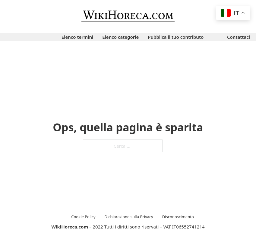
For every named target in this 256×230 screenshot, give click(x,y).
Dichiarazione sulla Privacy (129, 216)
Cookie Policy (83, 216)
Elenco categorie (120, 37)
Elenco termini (77, 37)
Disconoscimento (178, 216)
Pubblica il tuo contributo (176, 37)
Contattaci (238, 37)
